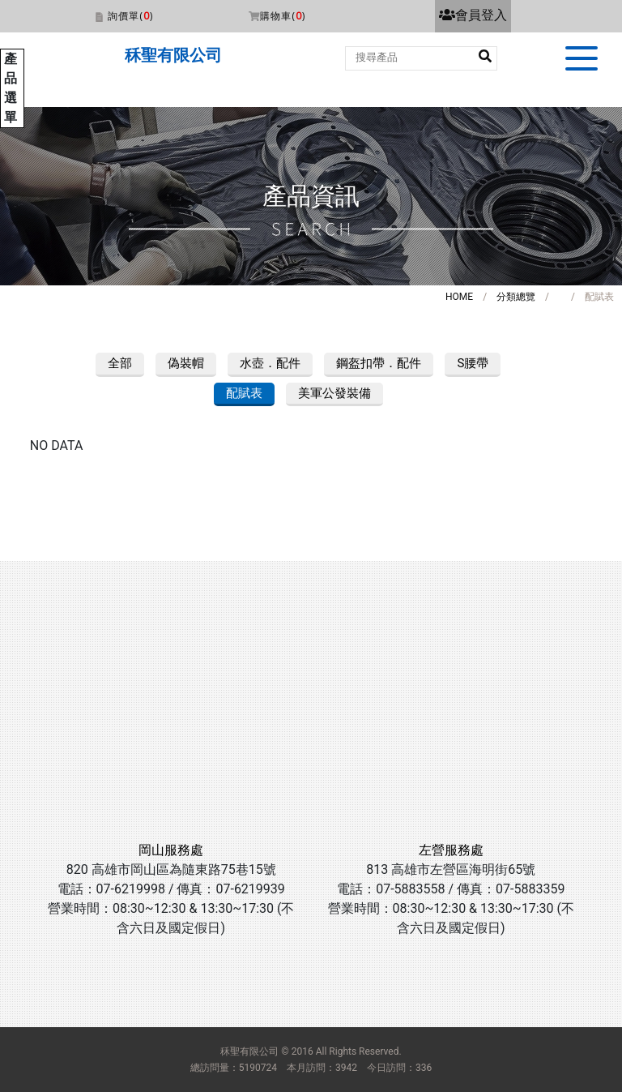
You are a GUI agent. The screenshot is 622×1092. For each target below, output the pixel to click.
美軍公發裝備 (334, 393)
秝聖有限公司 (173, 55)
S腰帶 (472, 363)
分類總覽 (515, 296)
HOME (459, 296)
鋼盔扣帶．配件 (378, 363)
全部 (120, 363)
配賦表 (244, 393)
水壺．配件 (270, 363)
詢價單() (130, 16)
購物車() (282, 16)
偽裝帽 (186, 363)
